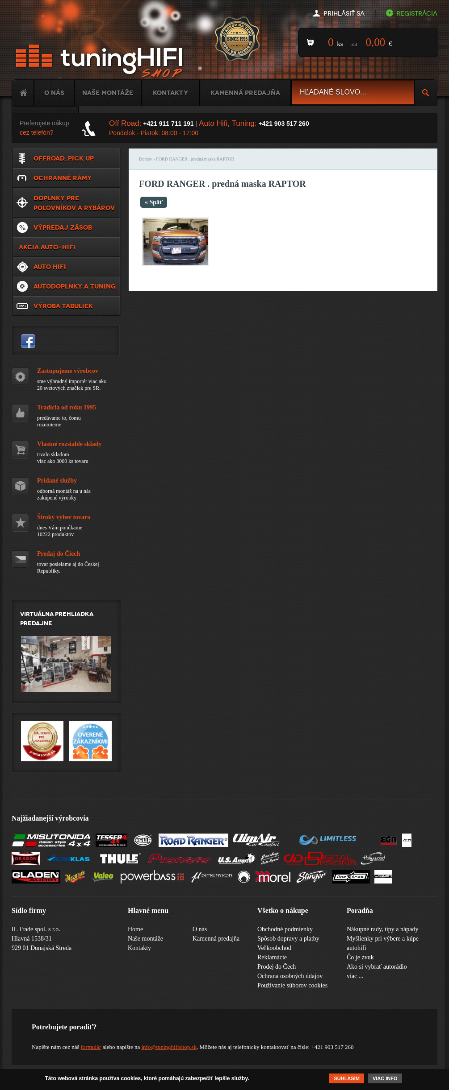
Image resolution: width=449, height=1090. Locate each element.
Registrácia (416, 13)
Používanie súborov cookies (292, 985)
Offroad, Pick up (64, 158)
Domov (145, 159)
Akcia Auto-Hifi (47, 247)
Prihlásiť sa (344, 13)
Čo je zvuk (360, 957)
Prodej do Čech (276, 966)
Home (23, 92)
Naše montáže (107, 93)
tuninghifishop (28, 341)
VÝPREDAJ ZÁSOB (63, 227)
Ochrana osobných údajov (290, 976)
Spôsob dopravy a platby (288, 938)
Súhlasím (346, 1079)
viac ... (355, 976)
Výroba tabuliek (63, 306)
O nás (54, 93)
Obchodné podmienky (285, 929)
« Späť (154, 202)
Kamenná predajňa (245, 93)
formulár (91, 1047)
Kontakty (170, 93)
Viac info (385, 1079)
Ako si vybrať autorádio (377, 966)
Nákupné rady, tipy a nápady (382, 929)
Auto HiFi (50, 267)
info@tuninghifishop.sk (169, 1047)
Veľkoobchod (274, 948)
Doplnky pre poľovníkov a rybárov (74, 203)
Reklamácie (272, 957)
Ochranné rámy (63, 178)
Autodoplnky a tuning (75, 286)
